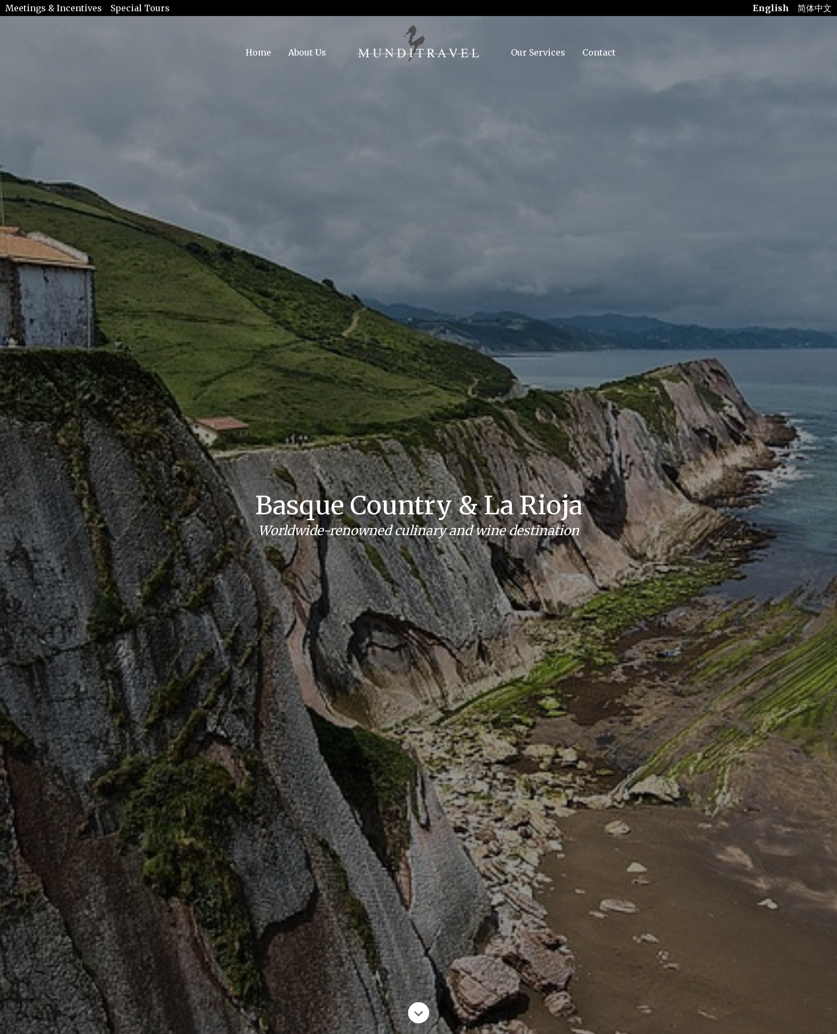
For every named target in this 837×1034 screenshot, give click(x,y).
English (771, 8)
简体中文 (814, 8)
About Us (307, 52)
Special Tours (140, 8)
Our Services (538, 52)
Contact (598, 52)
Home (258, 52)
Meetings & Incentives (53, 8)
